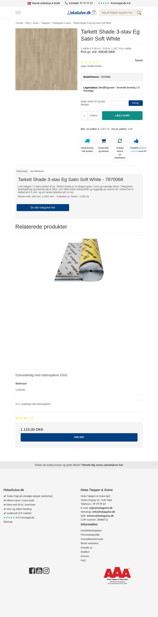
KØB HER (79, 437)
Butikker (85, 551)
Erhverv (85, 556)
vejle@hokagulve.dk (101, 508)
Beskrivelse (22, 171)
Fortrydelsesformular (92, 539)
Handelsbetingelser (91, 530)
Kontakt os (86, 547)
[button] (122, 115)
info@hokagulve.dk (103, 511)
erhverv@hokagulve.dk (100, 515)
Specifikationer (37, 171)
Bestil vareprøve (90, 543)
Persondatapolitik (90, 534)
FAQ (83, 560)
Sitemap (7, 521)
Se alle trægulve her (42, 207)
